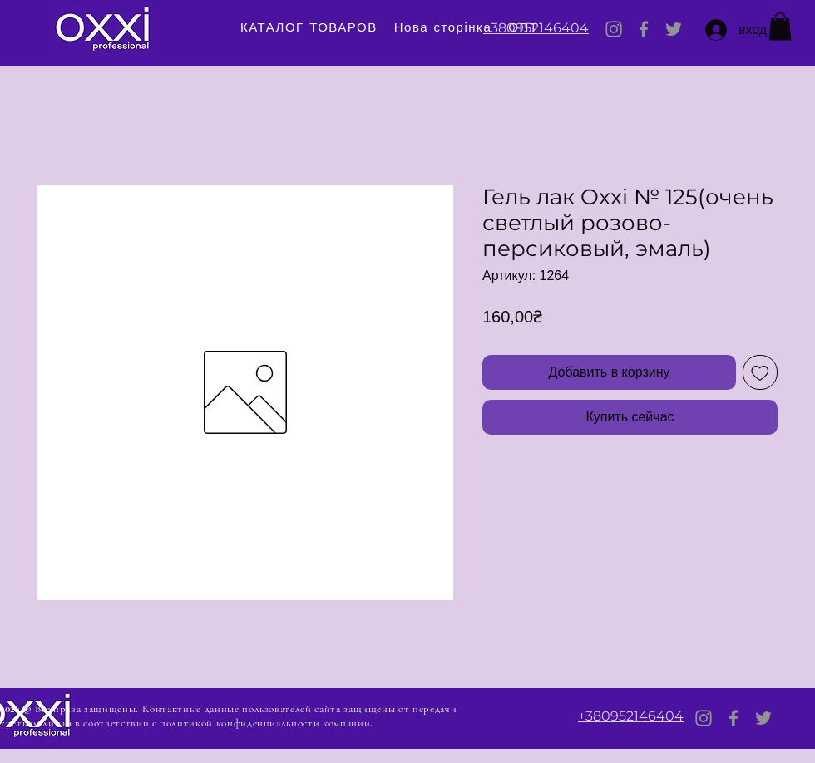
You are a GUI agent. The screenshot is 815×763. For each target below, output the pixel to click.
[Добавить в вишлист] (760, 372)
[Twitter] (673, 29)
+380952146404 (536, 28)
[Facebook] (643, 29)
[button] (780, 26)
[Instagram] (614, 29)
